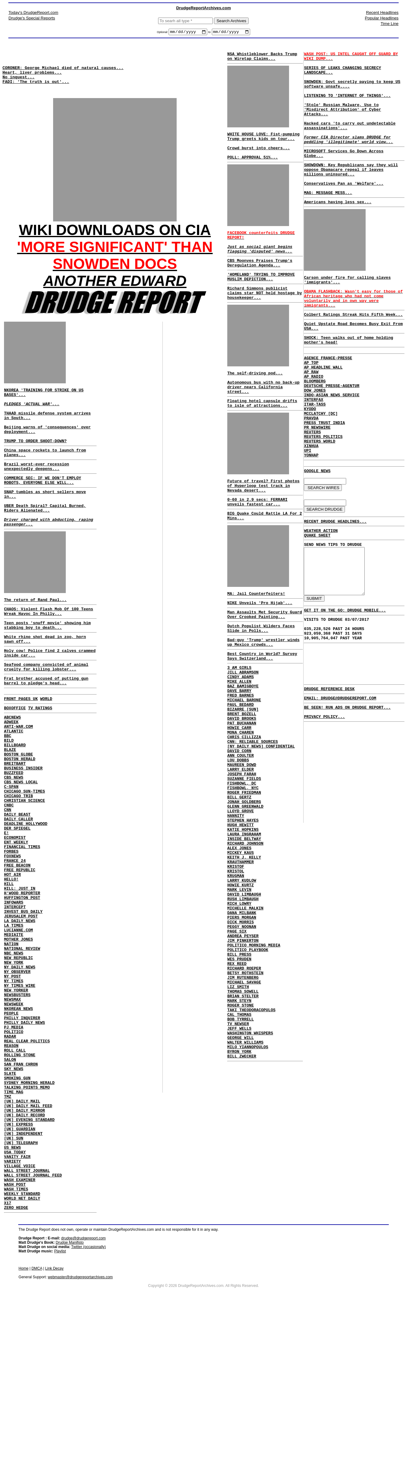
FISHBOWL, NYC (242, 859)
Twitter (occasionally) (88, 1396)
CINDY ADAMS (240, 725)
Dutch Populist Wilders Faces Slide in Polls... (261, 670)
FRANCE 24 (15, 940)
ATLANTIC (13, 784)
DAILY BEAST (17, 884)
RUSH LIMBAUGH (242, 992)
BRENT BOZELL (241, 770)
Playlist (60, 1400)
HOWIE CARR (239, 786)
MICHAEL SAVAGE (244, 1092)
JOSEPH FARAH (241, 842)
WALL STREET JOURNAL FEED (33, 1317)
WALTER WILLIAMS (245, 1164)
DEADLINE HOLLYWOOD (25, 895)
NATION (11, 1040)
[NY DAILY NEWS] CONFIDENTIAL (261, 809)
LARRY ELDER (240, 836)
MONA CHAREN (240, 792)
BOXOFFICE (15, 757)
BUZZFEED (13, 834)
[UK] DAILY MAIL (22, 1228)
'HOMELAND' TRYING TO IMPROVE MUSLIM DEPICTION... (261, 294)
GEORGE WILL (240, 1158)
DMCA (36, 1417)
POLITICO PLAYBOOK (247, 1053)
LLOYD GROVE (240, 886)
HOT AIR (12, 956)
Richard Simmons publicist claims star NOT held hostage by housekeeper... (264, 313)
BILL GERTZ (239, 870)
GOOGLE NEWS (317, 532)
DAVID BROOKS (241, 775)
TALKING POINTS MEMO (27, 1212)
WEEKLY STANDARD (22, 1339)
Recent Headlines (382, 12)
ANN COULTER (240, 820)
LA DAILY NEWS (19, 1012)
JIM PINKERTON (242, 1042)
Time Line (389, 23)
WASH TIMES (16, 1334)
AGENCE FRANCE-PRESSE (328, 399)
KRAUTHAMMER (240, 947)
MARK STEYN (239, 1114)
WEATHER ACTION (321, 596)
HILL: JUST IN (19, 973)
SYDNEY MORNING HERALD (29, 1206)
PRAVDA (311, 471)
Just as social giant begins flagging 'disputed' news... (259, 263)
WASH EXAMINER (19, 1323)
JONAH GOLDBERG (244, 875)
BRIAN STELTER (242, 1108)
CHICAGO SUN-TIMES (24, 856)
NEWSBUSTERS (17, 1101)
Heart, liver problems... (32, 77)
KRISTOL (235, 959)
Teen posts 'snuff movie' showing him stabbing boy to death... (47, 665)
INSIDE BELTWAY (244, 920)
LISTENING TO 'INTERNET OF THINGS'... (347, 105)
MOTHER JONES (18, 1034)
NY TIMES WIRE (19, 1090)
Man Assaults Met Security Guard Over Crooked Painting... (264, 654)
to (209, 33)
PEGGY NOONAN (241, 1025)
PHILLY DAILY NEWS (24, 1134)
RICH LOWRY (239, 997)
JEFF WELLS (239, 1147)
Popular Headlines (382, 18)
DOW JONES (314, 438)
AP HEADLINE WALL (323, 410)
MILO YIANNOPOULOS (247, 1170)
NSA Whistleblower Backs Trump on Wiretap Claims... (262, 58)
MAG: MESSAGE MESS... (328, 220)
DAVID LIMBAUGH (244, 986)
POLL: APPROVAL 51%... (252, 166)
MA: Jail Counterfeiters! (256, 631)
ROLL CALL (15, 1167)
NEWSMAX (12, 1106)
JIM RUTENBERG (242, 1086)
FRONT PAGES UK (21, 747)
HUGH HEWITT (240, 903)
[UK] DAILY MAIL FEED (28, 1234)
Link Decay (54, 1417)
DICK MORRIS (240, 1020)
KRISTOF (235, 953)
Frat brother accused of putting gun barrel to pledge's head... (46, 728)
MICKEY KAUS (240, 936)
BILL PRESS (239, 1058)
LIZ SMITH (238, 1097)
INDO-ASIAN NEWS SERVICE (331, 444)
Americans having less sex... (337, 230)
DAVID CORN (239, 814)
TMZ (7, 1223)
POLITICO (13, 1145)
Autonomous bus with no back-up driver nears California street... (263, 412)
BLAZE (10, 807)
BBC (7, 790)
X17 (7, 1351)
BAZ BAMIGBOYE (242, 737)
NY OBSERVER (17, 1073)
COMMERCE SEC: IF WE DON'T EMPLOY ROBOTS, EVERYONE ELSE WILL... (42, 507)
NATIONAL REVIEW (22, 1045)
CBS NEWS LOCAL (21, 845)
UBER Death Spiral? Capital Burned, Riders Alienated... (45, 539)
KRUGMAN (235, 964)
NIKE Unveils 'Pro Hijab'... (259, 641)
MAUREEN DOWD (241, 831)
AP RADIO (313, 421)
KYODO (310, 460)
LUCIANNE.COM (18, 1023)
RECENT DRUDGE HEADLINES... (335, 586)
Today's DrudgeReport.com (33, 12)
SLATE (10, 1195)
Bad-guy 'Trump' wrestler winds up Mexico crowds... (263, 685)
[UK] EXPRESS (18, 1256)
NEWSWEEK (13, 1112)
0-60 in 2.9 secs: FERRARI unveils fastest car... (257, 535)
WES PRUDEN (239, 1064)
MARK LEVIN (239, 981)
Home (23, 1417)
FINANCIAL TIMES (22, 923)
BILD (9, 795)
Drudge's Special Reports (32, 18)
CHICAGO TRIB (18, 862)
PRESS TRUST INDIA (324, 477)
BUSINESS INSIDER (23, 829)
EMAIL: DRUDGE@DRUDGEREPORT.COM (340, 782)
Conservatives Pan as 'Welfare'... (343, 209)
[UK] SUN (13, 1273)
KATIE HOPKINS (242, 909)
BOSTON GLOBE (18, 812)
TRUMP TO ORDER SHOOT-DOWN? (35, 463)
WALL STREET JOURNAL (27, 1312)
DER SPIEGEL (17, 901)
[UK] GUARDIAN (19, 1262)
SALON (10, 1178)
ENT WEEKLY (16, 918)
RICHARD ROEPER (244, 1075)
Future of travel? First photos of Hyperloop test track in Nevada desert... (263, 517)
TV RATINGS (40, 757)
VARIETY (12, 1301)
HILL (9, 968)
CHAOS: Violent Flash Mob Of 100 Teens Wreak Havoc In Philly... (48, 649)
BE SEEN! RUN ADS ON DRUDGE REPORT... (347, 792)
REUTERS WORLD (319, 499)
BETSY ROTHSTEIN (245, 1081)
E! (6, 906)
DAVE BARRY (239, 742)
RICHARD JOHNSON (245, 925)
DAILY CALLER (18, 890)
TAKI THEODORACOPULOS (251, 1125)
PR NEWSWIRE (317, 482)
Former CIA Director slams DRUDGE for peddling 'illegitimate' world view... (348, 158)
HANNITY (235, 892)
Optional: (163, 33)
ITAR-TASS (314, 455)
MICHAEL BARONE (244, 753)
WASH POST (15, 1328)
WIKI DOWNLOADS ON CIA (115, 240)
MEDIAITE (13, 1029)
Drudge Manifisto (70, 1391)
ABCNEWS (12, 768)
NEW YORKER (16, 1095)
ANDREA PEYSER (242, 1036)
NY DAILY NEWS (19, 1067)
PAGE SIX (236, 1031)
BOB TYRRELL (240, 1136)
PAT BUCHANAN (241, 781)
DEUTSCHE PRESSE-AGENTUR (331, 432)
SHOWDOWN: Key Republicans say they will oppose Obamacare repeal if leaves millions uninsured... (351, 192)
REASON (11, 1162)
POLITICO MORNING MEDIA (253, 1047)
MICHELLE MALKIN (245, 1003)
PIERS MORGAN (241, 1014)
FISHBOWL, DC (241, 853)
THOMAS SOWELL (242, 1103)
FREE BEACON (17, 945)
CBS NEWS (13, 840)
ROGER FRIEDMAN (244, 864)
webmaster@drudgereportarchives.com (80, 1426)
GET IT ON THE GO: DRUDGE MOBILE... (345, 687)
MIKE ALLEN (239, 731)
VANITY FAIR (17, 1295)
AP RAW (311, 416)
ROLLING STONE (19, 1173)
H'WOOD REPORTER (22, 979)
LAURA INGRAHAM (244, 914)
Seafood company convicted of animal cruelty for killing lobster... (46, 712)
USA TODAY (15, 1289)
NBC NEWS (13, 1051)
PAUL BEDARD (240, 759)
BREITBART (15, 823)
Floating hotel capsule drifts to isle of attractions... (262, 431)
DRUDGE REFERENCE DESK (329, 772)
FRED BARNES (240, 748)
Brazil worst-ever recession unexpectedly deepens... (36, 491)
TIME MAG (13, 1217)
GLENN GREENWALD (245, 881)
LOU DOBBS (238, 825)
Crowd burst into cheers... (258, 155)
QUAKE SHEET (317, 601)
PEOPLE (11, 1123)
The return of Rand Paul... (35, 636)
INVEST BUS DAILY (23, 1001)
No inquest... (18, 83)
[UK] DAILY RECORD (24, 1245)
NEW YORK (13, 1062)
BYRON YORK (239, 1175)
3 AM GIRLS (239, 714)
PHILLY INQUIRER (22, 1128)
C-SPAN (11, 851)
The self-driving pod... (255, 396)
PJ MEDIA (13, 1140)
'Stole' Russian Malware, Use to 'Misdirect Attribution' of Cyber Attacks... (342, 122)
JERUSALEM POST (21, 1006)
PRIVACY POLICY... (324, 803)
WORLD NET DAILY (22, 1345)
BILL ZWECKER (241, 1181)
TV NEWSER (238, 1142)
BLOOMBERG (314, 427)
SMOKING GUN (17, 1201)
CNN (7, 879)
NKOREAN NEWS (18, 1117)
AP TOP (311, 405)
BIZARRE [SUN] (242, 764)
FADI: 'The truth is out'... (35, 89)
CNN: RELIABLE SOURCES (252, 803)
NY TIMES (13, 1084)
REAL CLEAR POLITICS (27, 1156)
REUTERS (312, 488)
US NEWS (12, 1284)
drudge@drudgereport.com (83, 1387)
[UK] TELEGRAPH (21, 1278)
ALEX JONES (239, 931)
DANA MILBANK (241, 1009)
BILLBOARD (15, 801)
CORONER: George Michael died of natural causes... (63, 72)
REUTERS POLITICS (323, 494)
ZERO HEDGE (16, 1356)
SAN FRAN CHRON (21, 1184)
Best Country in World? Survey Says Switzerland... (262, 701)
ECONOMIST (15, 912)
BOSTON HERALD (19, 818)
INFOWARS (13, 990)
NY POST (12, 1079)
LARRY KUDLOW (241, 970)
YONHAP (311, 516)
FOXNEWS (12, 934)
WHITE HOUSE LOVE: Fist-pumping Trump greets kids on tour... (263, 141)
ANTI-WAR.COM (18, 779)
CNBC (9, 873)
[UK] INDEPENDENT (23, 1267)
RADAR (10, 1151)
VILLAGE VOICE (19, 1306)
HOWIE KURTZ (240, 975)
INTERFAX (313, 449)
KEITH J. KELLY (244, 942)
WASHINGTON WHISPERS (250, 1153)
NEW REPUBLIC (18, 1056)
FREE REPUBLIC (19, 951)
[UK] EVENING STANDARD (29, 1251)
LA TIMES (13, 1017)
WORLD (46, 747)
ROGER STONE (240, 1120)
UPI (307, 510)
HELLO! (11, 962)
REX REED (236, 1070)
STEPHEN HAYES (242, 898)
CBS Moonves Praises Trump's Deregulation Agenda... (259, 278)
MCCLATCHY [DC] (321, 466)
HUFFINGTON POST (22, 984)
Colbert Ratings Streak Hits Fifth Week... (353, 351)
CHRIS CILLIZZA (244, 798)
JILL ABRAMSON (242, 720)
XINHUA (311, 505)
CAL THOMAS (239, 1131)
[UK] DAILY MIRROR (24, 1240)
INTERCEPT (15, 995)
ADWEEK (11, 773)
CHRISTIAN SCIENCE (24, 868)
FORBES (11, 929)
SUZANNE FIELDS (244, 848)
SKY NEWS (13, 1190)
